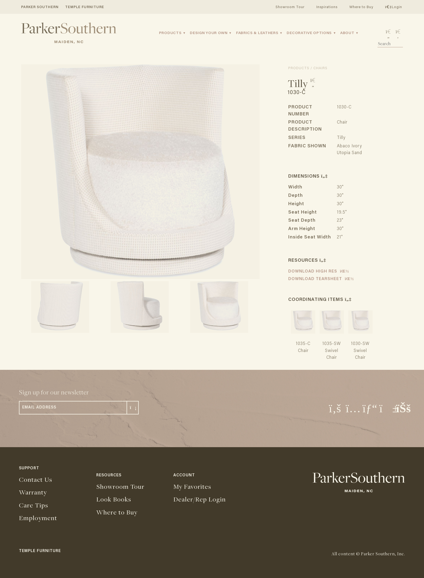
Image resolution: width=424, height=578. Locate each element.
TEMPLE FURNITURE (84, 7)
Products (170, 33)
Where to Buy (361, 7)
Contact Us (35, 479)
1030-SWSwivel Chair (360, 351)
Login (393, 7)
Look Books (113, 499)
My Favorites (192, 486)
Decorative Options (309, 33)
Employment (38, 517)
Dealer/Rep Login (199, 499)
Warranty (33, 492)
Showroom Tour (290, 7)
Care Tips (33, 505)
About (347, 33)
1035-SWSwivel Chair (331, 351)
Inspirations (326, 7)
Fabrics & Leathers (257, 33)
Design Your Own (209, 33)
